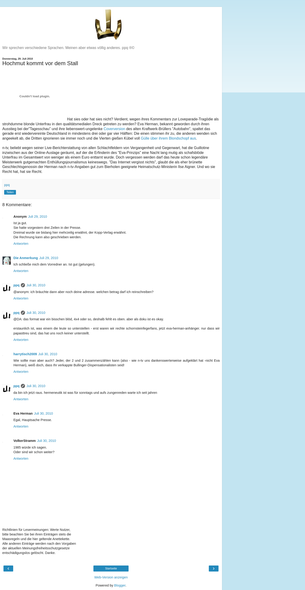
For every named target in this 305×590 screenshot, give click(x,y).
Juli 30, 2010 (35, 285)
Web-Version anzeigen (111, 577)
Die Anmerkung (25, 258)
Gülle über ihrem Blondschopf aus (168, 138)
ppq (16, 285)
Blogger (120, 585)
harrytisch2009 (25, 354)
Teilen (10, 192)
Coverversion (114, 129)
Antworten (20, 243)
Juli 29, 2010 (37, 216)
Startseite (111, 568)
